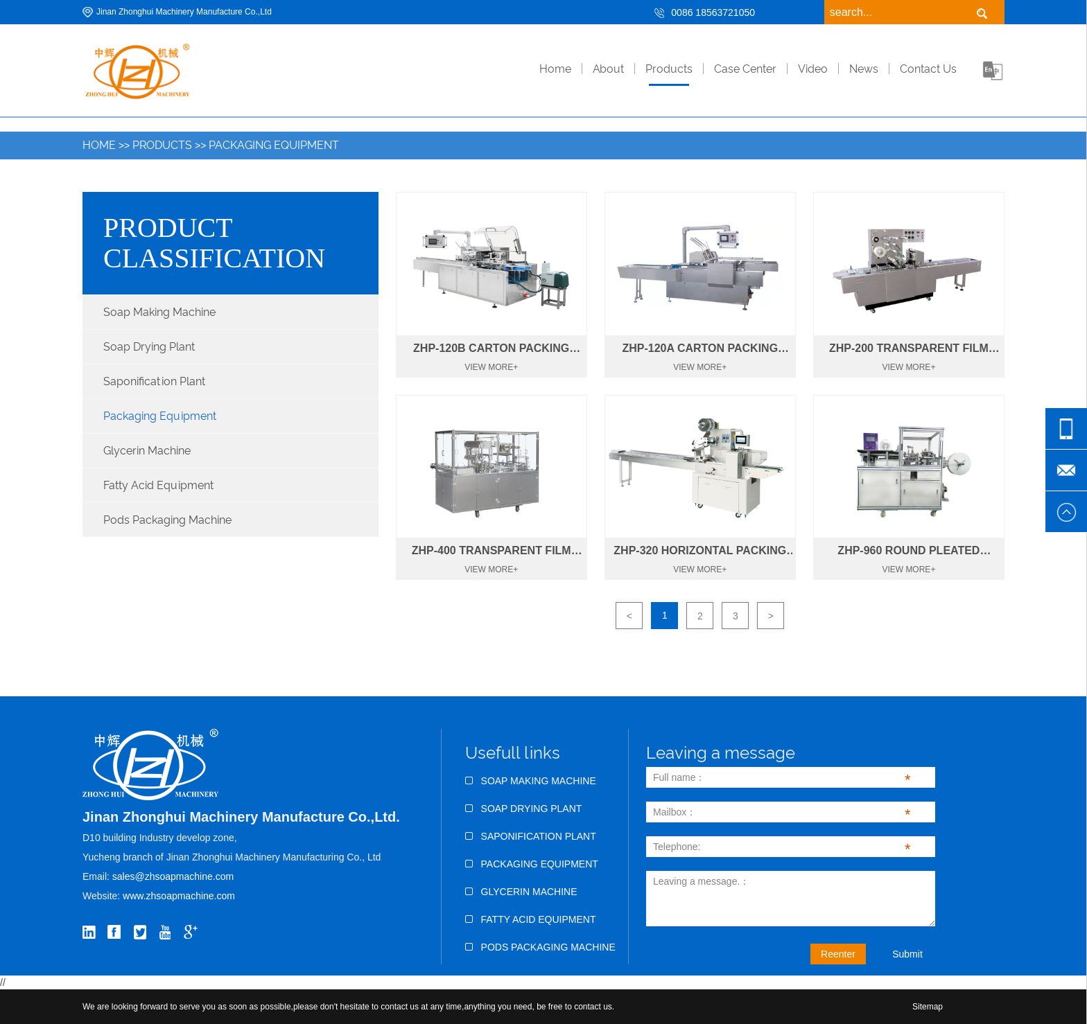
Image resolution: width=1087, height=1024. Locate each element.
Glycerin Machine (147, 450)
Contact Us (928, 69)
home (555, 69)
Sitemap (927, 1007)
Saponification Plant (154, 381)
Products (669, 69)
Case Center (745, 69)
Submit (907, 954)
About (608, 69)
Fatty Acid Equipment (158, 485)
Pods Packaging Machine (167, 520)
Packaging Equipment (274, 145)
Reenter (838, 954)
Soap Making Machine (159, 312)
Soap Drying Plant (149, 346)
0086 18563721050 (713, 12)
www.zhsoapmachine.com (180, 895)
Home (99, 145)
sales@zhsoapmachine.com (173, 876)
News (863, 69)
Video (813, 69)
